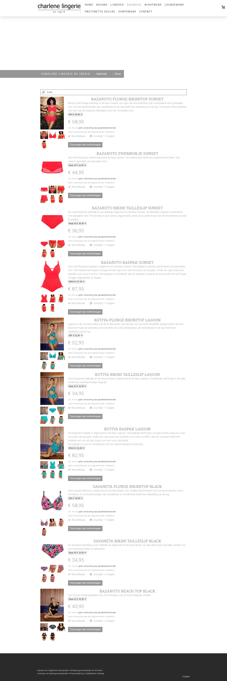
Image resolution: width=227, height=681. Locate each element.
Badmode (134, 4)
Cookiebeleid (90, 673)
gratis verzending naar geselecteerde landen (97, 128)
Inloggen (186, 676)
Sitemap (100, 673)
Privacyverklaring (76, 673)
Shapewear (127, 11)
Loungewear (174, 4)
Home (89, 4)
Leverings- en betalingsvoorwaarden (52, 673)
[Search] (113, 92)
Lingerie (117, 4)
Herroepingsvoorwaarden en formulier (86, 670)
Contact (145, 11)
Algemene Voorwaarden (59, 670)
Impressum (42, 670)
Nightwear (152, 4)
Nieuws (101, 4)
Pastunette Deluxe (100, 11)
